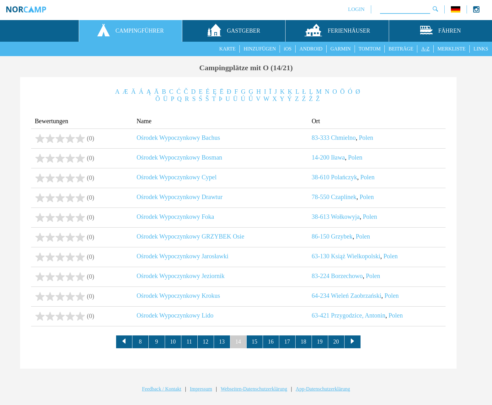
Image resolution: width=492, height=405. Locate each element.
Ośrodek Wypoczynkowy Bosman (179, 157)
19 (320, 342)
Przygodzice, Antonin (358, 315)
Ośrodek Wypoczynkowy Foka (175, 216)
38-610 (320, 177)
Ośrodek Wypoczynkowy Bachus (178, 137)
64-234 (320, 295)
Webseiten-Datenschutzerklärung (254, 389)
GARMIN (340, 48)
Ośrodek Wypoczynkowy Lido (174, 315)
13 (222, 342)
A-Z (425, 48)
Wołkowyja (345, 216)
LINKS (480, 48)
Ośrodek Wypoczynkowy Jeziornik (180, 275)
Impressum (201, 389)
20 (336, 342)
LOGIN (356, 9)
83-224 (320, 275)
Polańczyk (344, 177)
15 (254, 342)
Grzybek (342, 236)
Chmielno (343, 137)
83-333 (320, 137)
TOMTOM (370, 48)
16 (271, 342)
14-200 (320, 157)
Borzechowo (347, 275)
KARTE (227, 48)
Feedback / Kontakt (161, 389)
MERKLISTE (451, 48)
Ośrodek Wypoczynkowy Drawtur (179, 196)
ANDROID (311, 48)
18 (303, 342)
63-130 (320, 256)
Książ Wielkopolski (355, 256)
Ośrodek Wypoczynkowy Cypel (176, 177)
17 (287, 342)
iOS (287, 48)
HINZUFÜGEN (259, 48)
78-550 (320, 196)
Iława (338, 157)
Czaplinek (343, 196)
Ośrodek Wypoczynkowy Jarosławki (182, 256)
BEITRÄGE (400, 48)
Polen (366, 137)
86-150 (320, 236)
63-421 (320, 315)
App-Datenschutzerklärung (323, 389)
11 (189, 342)
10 (173, 342)
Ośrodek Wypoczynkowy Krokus (178, 295)
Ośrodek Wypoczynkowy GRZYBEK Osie (190, 236)
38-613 (320, 216)
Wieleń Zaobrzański (356, 295)
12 (205, 342)
